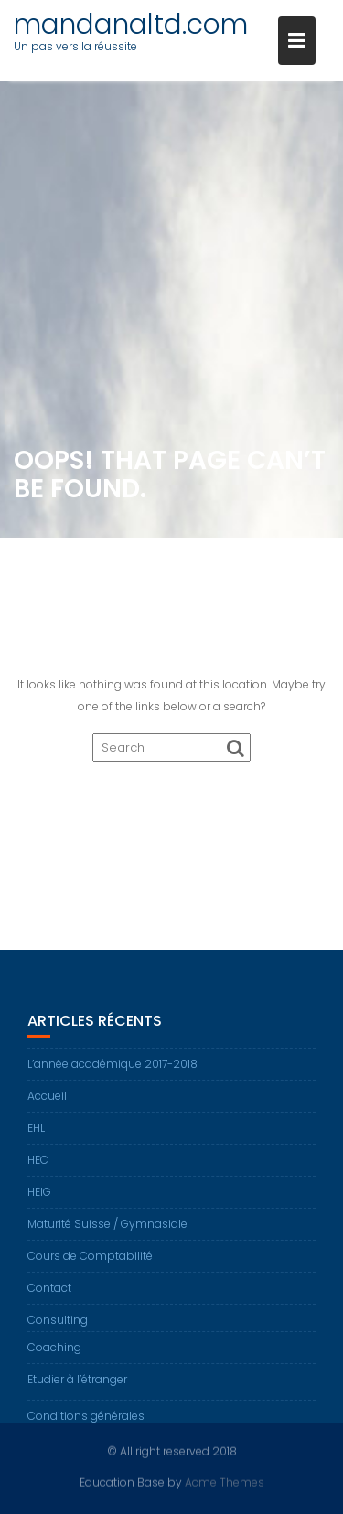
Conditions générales (86, 1421)
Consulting (57, 1325)
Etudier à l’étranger (77, 1384)
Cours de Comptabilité (90, 1261)
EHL (36, 1133)
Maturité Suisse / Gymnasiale (107, 1229)
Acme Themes (224, 1481)
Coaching (54, 1352)
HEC (37, 1165)
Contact (49, 1293)
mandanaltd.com (131, 24)
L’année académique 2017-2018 (112, 1069)
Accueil (47, 1101)
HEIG (39, 1197)
